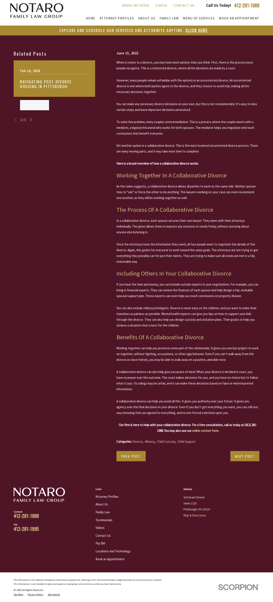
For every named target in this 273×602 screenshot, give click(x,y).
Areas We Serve (136, 5)
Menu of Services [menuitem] (199, 18)
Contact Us (184, 5)
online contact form (205, 431)
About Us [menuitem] (146, 18)
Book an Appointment (110, 559)
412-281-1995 (26, 528)
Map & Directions (194, 515)
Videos (161, 5)
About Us (102, 504)
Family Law (103, 512)
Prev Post (131, 456)
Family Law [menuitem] (169, 18)
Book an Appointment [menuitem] (239, 18)
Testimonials (104, 520)
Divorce (137, 442)
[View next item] (31, 120)
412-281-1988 (246, 5)
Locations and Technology (113, 551)
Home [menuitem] (90, 18)
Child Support (186, 442)
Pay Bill (100, 543)
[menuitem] (18, 594)
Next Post (244, 456)
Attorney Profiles (107, 497)
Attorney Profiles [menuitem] (117, 18)
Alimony (150, 442)
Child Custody (166, 442)
